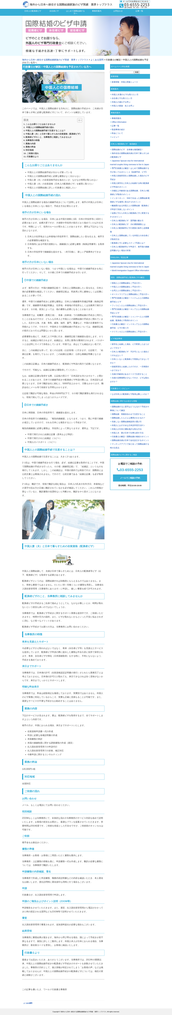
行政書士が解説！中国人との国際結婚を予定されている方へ (57, 66)
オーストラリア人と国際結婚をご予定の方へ (130, 294)
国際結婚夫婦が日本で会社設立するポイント (130, 440)
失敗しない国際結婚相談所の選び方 (127, 422)
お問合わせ (118, 11)
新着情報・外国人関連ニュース (125, 82)
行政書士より (33, 156)
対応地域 (30, 150)
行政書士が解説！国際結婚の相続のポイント (130, 436)
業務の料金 (31, 147)
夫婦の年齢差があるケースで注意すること (129, 374)
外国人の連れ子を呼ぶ (121, 102)
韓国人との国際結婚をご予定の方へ (127, 283)
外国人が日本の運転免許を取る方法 (127, 429)
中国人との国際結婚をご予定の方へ (127, 287)
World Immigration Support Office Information (130, 270)
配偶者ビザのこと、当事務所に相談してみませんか (49, 137)
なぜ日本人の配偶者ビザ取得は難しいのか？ (130, 394)
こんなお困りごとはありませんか (41, 124)
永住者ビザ (54, 11)
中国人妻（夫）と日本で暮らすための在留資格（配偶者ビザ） (54, 134)
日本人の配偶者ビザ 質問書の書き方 (127, 220)
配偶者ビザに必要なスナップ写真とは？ (128, 243)
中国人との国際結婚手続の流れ (40, 127)
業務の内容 (31, 143)
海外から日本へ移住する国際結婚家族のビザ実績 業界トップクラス (71, 4)
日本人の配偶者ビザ (32, 11)
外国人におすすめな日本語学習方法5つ (128, 425)
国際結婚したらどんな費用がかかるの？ (128, 418)
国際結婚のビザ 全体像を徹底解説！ (127, 149)
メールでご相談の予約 (130, 478)
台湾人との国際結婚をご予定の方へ (127, 290)
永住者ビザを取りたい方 (122, 98)
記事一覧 (139, 11)
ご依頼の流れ (33, 153)
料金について (117, 133)
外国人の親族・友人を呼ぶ (123, 106)
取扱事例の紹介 (118, 129)
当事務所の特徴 (33, 140)
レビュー (115, 137)
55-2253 (136, 470)
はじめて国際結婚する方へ (75, 12)
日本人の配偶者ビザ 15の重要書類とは (129, 224)
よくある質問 (97, 60)
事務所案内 (96, 11)
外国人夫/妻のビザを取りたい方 (125, 94)
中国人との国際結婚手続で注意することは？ (46, 130)
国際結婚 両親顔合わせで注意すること (128, 414)
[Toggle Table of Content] (78, 120)
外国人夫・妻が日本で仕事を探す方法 (127, 433)
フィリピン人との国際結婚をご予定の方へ (129, 305)
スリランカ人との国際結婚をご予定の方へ (129, 332)
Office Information (119, 122)
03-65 (124, 470)
